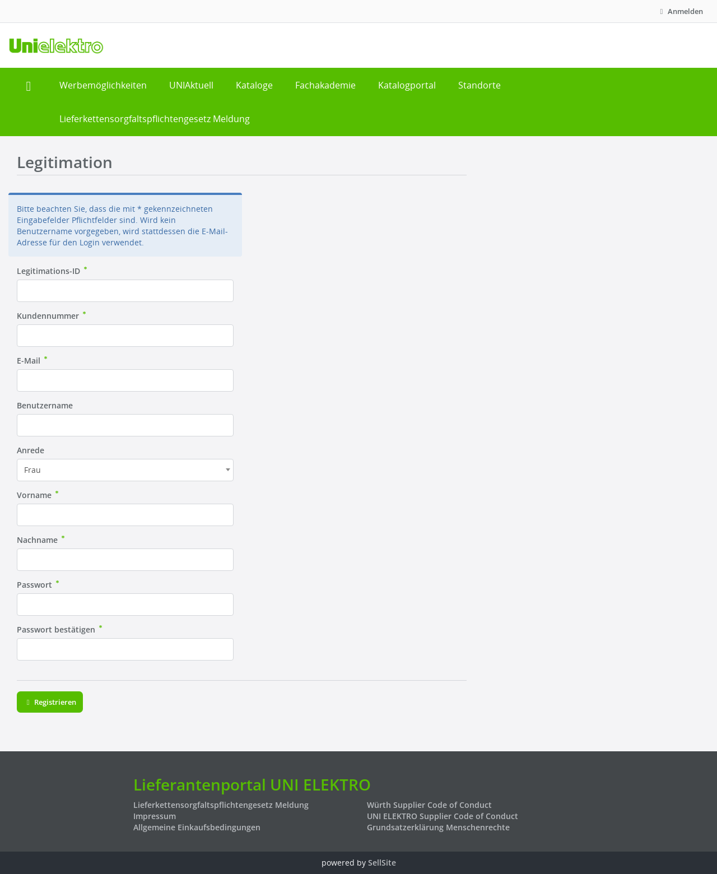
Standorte (479, 85)
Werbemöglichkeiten (103, 85)
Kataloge (254, 85)
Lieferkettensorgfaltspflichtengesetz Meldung (154, 119)
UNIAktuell (191, 85)
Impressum (154, 816)
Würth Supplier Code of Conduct (429, 804)
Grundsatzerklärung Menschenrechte (438, 827)
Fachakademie (325, 85)
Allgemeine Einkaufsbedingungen (196, 827)
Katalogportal (407, 85)
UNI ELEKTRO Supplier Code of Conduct (442, 816)
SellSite (382, 862)
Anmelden (680, 11)
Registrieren (50, 702)
